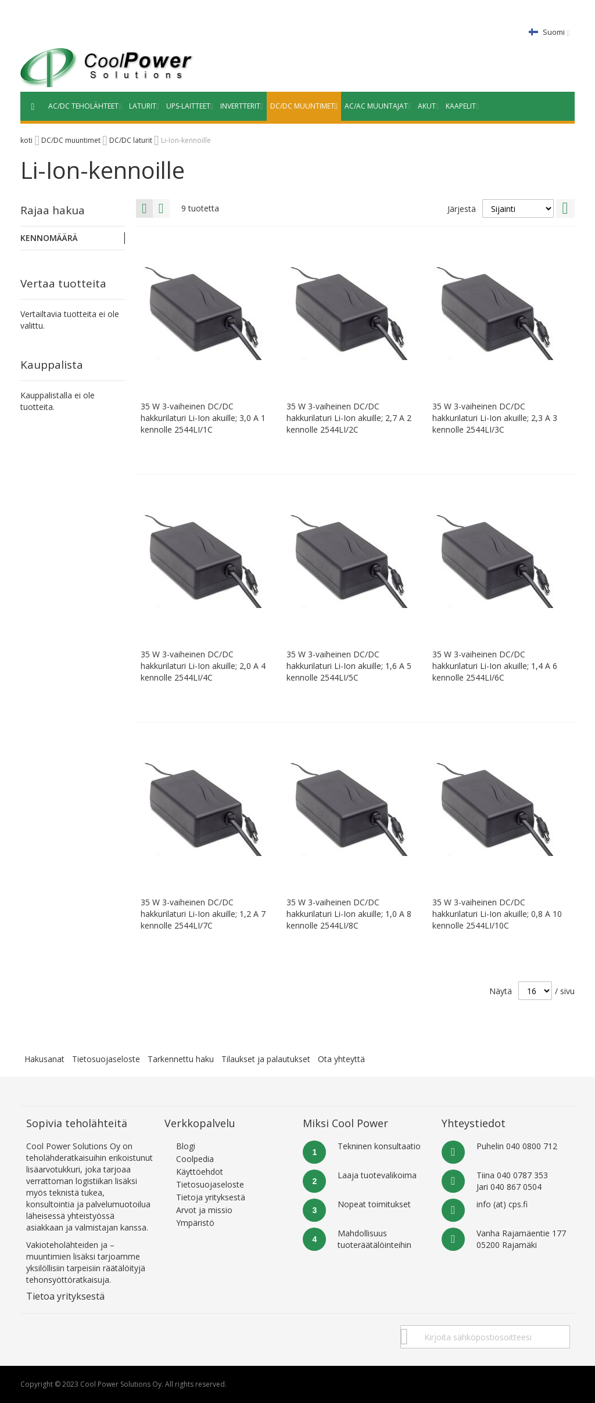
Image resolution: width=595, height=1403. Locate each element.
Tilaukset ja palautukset (265, 1058)
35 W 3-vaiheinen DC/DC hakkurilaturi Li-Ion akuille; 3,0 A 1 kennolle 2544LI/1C (203, 418)
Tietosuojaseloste (106, 1058)
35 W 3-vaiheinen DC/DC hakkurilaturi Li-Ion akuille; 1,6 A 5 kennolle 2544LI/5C (348, 666)
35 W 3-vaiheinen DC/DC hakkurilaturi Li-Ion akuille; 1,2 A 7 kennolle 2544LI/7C (203, 914)
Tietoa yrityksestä (65, 1296)
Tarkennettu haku (181, 1058)
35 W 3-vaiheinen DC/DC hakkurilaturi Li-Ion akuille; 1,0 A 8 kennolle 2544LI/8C (348, 914)
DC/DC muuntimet (71, 140)
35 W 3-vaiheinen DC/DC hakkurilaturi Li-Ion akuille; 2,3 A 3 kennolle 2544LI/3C (494, 418)
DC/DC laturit (130, 140)
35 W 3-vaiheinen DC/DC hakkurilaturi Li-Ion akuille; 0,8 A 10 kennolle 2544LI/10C (497, 914)
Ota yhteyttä (341, 1058)
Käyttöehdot (199, 1171)
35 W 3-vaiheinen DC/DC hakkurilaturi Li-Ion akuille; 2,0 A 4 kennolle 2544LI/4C (203, 666)
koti (26, 140)
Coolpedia (195, 1158)
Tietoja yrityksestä (210, 1197)
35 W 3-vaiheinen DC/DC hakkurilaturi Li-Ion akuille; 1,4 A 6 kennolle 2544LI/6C (494, 666)
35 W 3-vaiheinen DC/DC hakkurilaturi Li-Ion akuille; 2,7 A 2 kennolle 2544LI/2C (348, 418)
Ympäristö (195, 1222)
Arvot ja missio (204, 1209)
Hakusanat (44, 1058)
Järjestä (461, 208)
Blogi (185, 1146)
